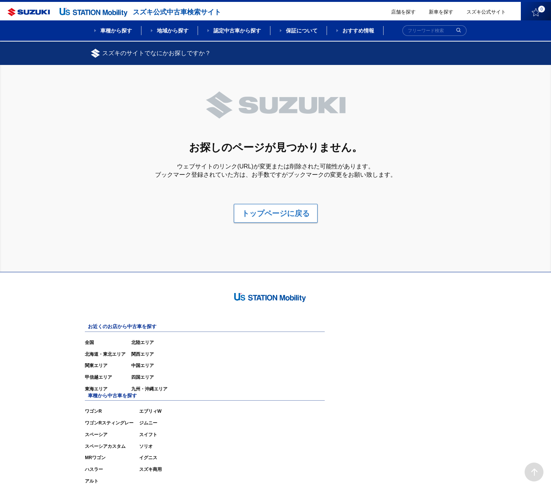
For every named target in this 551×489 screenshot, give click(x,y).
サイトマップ (333, 472)
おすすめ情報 (358, 31)
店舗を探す (403, 12)
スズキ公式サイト (486, 12)
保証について (302, 31)
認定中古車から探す (237, 31)
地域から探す (173, 31)
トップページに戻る (276, 213)
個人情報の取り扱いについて (431, 472)
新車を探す (441, 12)
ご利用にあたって (374, 472)
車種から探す (116, 31)
